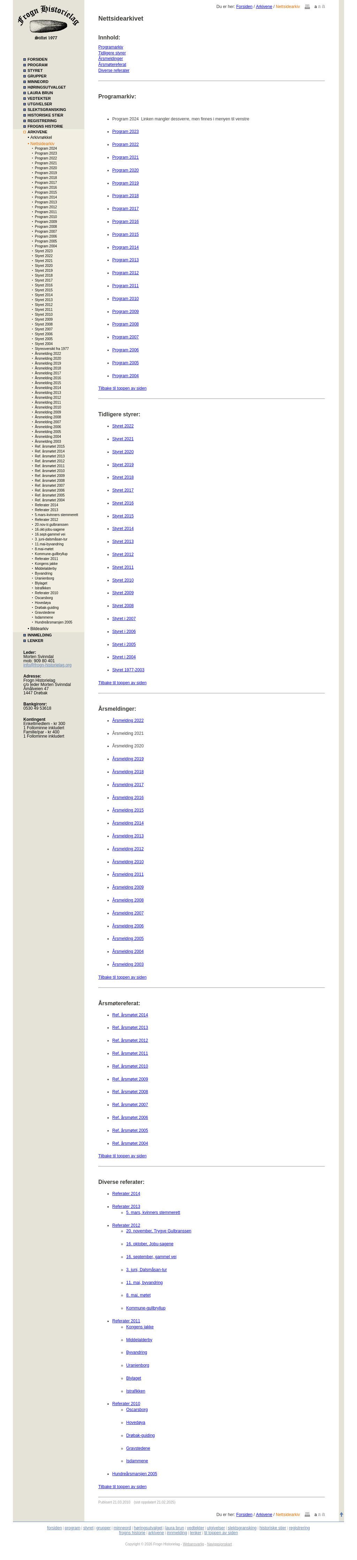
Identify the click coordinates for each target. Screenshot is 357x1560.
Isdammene (44, 617)
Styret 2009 (44, 319)
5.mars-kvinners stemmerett (56, 515)
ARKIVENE (37, 132)
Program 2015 (46, 192)
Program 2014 (46, 197)
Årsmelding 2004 (48, 437)
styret (88, 1527)
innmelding (177, 1532)
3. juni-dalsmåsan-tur (51, 539)
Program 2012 (46, 207)
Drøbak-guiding (47, 608)
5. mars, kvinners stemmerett (153, 1212)
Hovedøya (43, 603)
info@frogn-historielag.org (47, 665)
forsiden (54, 1527)
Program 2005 (46, 241)
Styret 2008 (44, 324)
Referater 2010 (46, 593)
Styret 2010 (44, 314)
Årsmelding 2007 (48, 422)
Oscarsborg (44, 598)
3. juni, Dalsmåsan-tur (146, 1269)
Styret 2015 (44, 290)
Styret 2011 (44, 310)
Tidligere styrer (112, 53)
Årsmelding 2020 (48, 358)
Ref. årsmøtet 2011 (50, 466)
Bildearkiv (39, 628)
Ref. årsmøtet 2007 (50, 485)
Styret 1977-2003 (128, 669)
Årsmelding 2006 (48, 427)
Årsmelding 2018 (48, 368)
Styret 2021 (44, 261)
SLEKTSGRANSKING (47, 109)
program (73, 1527)
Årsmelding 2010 (48, 407)
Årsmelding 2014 (48, 388)
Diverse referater (113, 70)
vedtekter (195, 1527)
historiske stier (272, 1527)
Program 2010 (46, 217)
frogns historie (132, 1532)
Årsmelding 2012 (48, 398)
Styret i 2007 (124, 618)
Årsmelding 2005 (48, 432)
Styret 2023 (44, 251)
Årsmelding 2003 (48, 441)
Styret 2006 (44, 334)
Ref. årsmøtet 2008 (50, 481)
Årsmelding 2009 (48, 412)
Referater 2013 (46, 510)
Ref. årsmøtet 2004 (50, 500)
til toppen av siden (221, 1532)
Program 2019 (46, 173)
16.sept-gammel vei (50, 534)
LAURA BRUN (40, 93)
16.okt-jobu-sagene (50, 529)
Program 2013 (46, 202)
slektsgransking (242, 1527)
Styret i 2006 (124, 631)
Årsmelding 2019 (48, 363)
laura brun (174, 1527)
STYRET (35, 70)
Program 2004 (46, 246)
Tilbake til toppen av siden (122, 388)
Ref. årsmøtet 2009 (50, 476)
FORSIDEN (37, 59)
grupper (103, 1527)
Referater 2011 (46, 559)
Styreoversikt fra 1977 (52, 349)
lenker (196, 1532)
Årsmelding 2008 (48, 417)
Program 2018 (46, 178)
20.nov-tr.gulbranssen (51, 525)
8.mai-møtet (44, 549)
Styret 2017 (44, 280)
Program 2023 (46, 153)
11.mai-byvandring (49, 544)
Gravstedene (45, 612)
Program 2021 (46, 163)
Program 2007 (46, 231)
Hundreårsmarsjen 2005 (53, 622)
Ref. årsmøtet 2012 (50, 461)
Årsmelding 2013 (48, 393)
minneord (122, 1527)
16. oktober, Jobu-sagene (149, 1243)
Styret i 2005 (124, 644)
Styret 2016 (44, 285)
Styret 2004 (44, 344)
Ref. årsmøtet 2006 (50, 490)
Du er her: (226, 6)
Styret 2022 (44, 256)
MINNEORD (38, 82)
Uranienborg (44, 578)
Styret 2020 (44, 266)
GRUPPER (37, 76)
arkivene (156, 1532)
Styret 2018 (44, 275)
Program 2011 (46, 212)
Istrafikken (43, 588)
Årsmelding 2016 (48, 378)
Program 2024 (46, 148)
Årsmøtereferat (112, 64)
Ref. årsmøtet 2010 (50, 471)
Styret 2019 (44, 271)
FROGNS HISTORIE (45, 126)
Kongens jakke (46, 564)
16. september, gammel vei (151, 1256)
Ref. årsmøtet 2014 (50, 451)
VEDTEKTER (39, 98)
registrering (299, 1527)
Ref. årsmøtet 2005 (50, 495)
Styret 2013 (44, 300)
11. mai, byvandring (144, 1282)
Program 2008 (46, 227)
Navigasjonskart (219, 1544)
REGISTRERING (42, 121)
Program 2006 (46, 236)
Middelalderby (45, 568)
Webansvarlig (193, 1544)
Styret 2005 (44, 339)
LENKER (35, 641)
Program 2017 (46, 183)
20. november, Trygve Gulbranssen (158, 1231)
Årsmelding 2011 (48, 402)
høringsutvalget (148, 1527)
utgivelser (216, 1527)
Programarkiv (110, 47)
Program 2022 (46, 158)
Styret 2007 (44, 329)
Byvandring (43, 573)
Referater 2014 (46, 505)
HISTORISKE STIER (45, 115)
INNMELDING (40, 635)
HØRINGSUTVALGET (47, 87)
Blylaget (41, 583)
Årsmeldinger (110, 58)
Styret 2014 (44, 295)
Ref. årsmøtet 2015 (50, 446)
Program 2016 (46, 187)
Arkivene (264, 6)
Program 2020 (46, 168)
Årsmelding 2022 (48, 354)
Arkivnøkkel (41, 137)
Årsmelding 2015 (48, 383)
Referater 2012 (46, 520)
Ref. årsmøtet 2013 (50, 456)
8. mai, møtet (138, 1295)
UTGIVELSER (40, 104)
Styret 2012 (44, 305)
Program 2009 (46, 222)
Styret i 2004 (124, 657)
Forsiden (244, 6)
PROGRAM (37, 65)
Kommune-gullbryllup (51, 554)
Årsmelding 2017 (48, 373)
